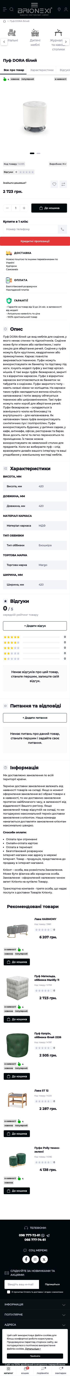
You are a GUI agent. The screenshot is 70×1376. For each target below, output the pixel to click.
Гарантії (21, 300)
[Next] (66, 41)
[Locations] (59, 9)
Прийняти (35, 1356)
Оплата (20, 280)
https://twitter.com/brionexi (44, 1259)
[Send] (62, 229)
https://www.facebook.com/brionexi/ (26, 1259)
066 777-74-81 (35, 1240)
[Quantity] (15, 208)
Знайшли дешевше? (14, 182)
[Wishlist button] (54, 184)
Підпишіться (52, 1284)
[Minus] (7, 208)
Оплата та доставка (33, 1292)
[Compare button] (63, 184)
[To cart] (17, 962)
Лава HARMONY (45, 919)
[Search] (11, 9)
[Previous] (4, 41)
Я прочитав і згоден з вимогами (37, 1292)
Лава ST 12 (41, 1090)
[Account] (66, 9)
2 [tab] (38, 153)
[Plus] (24, 208)
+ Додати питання (35, 717)
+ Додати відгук (35, 626)
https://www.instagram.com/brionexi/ (35, 1259)
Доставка (22, 253)
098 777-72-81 (29, 1235)
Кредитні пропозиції (35, 241)
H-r (64, 164)
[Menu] (5, 9)
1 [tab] (32, 153)
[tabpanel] (35, 117)
